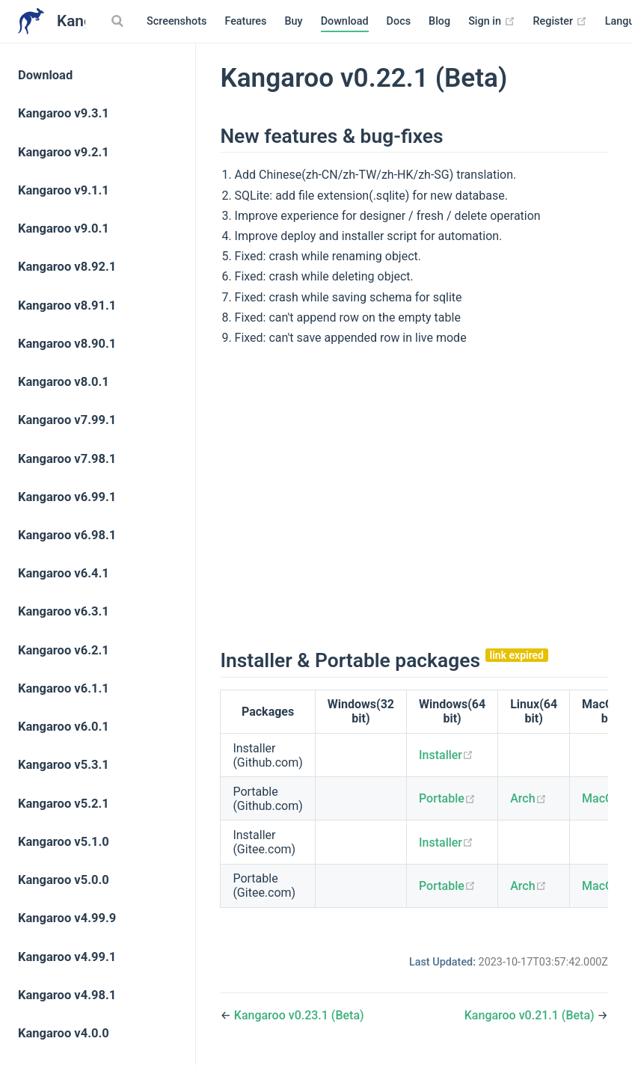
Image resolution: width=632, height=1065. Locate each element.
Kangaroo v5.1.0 (63, 842)
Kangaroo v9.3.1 (63, 113)
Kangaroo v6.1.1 (63, 688)
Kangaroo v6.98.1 (67, 535)
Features (245, 21)
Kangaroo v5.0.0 (63, 880)
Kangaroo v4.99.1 (67, 957)
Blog (439, 21)
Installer (446, 755)
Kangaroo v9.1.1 (63, 190)
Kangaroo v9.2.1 (63, 152)
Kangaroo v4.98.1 (67, 995)
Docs (399, 21)
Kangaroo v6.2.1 (63, 650)
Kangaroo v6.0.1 (63, 726)
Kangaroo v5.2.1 (63, 804)
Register (560, 21)
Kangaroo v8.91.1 (67, 305)
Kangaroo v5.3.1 (63, 765)
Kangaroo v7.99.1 (67, 420)
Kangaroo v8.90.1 (67, 344)
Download (345, 21)
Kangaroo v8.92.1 (67, 267)
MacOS (607, 798)
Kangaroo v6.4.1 (63, 573)
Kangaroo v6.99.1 (67, 497)
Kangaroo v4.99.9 (67, 918)
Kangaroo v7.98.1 (67, 459)
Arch (528, 798)
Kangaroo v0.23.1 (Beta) (299, 1015)
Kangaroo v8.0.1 (63, 382)
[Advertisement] (414, 495)
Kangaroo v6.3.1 (63, 611)
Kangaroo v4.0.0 (63, 1033)
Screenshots (176, 21)
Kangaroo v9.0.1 (63, 228)
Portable (447, 798)
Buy (293, 21)
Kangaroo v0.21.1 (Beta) (531, 1015)
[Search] (119, 21)
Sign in (491, 21)
